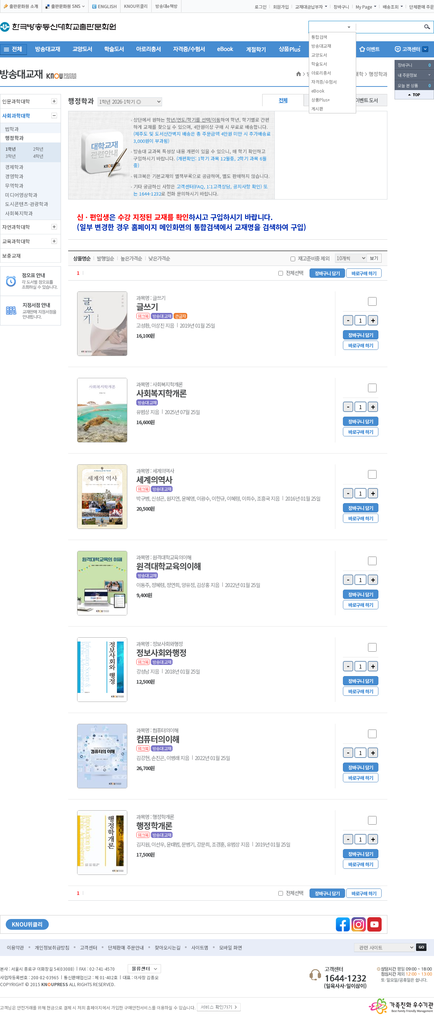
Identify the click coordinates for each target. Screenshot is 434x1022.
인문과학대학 (16, 101)
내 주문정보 (407, 75)
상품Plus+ (320, 100)
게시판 (317, 109)
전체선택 (294, 272)
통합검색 (319, 37)
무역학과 (14, 185)
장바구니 (341, 7)
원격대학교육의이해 (168, 566)
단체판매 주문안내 (126, 947)
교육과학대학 (16, 241)
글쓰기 (147, 306)
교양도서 (319, 55)
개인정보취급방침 (52, 947)
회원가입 (281, 7)
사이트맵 (199, 947)
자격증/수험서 (324, 82)
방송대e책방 (166, 6)
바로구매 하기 (364, 273)
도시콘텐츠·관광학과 (26, 203)
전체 (283, 100)
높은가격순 (131, 258)
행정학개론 (154, 825)
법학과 (12, 128)
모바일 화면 (230, 947)
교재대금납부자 (309, 7)
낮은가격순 (159, 258)
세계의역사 (154, 479)
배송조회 (390, 7)
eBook (317, 91)
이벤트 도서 (366, 100)
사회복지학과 (19, 213)
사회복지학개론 (161, 393)
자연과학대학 (16, 226)
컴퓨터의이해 (157, 739)
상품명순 (81, 258)
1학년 (10, 149)
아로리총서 (321, 73)
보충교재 (11, 255)
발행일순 (105, 258)
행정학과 (14, 137)
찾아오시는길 (167, 947)
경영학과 (14, 176)
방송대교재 (321, 46)
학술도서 (319, 64)
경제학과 (14, 166)
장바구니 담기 (327, 273)
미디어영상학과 (21, 194)
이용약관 (15, 947)
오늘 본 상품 (414, 85)
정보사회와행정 (161, 652)
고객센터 (88, 947)
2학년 (38, 149)
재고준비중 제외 (313, 258)
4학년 (38, 156)
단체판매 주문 (421, 7)
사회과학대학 (16, 115)
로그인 (260, 7)
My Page (364, 7)
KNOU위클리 (136, 6)
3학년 (10, 156)
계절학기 (256, 49)
